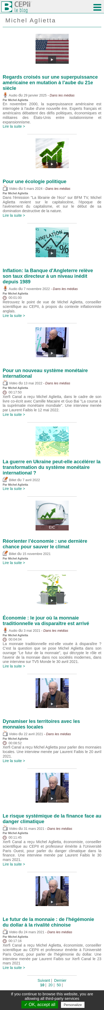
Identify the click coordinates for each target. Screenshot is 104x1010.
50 (59, 985)
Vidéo (10, 189)
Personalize (73, 1005)
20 (50, 985)
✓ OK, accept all (39, 1004)
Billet (9, 480)
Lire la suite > (14, 126)
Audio (10, 95)
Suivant (44, 980)
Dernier (60, 980)
